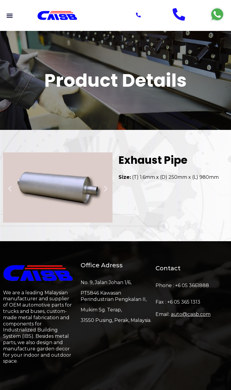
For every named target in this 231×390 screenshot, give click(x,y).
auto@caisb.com (191, 314)
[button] (9, 15)
